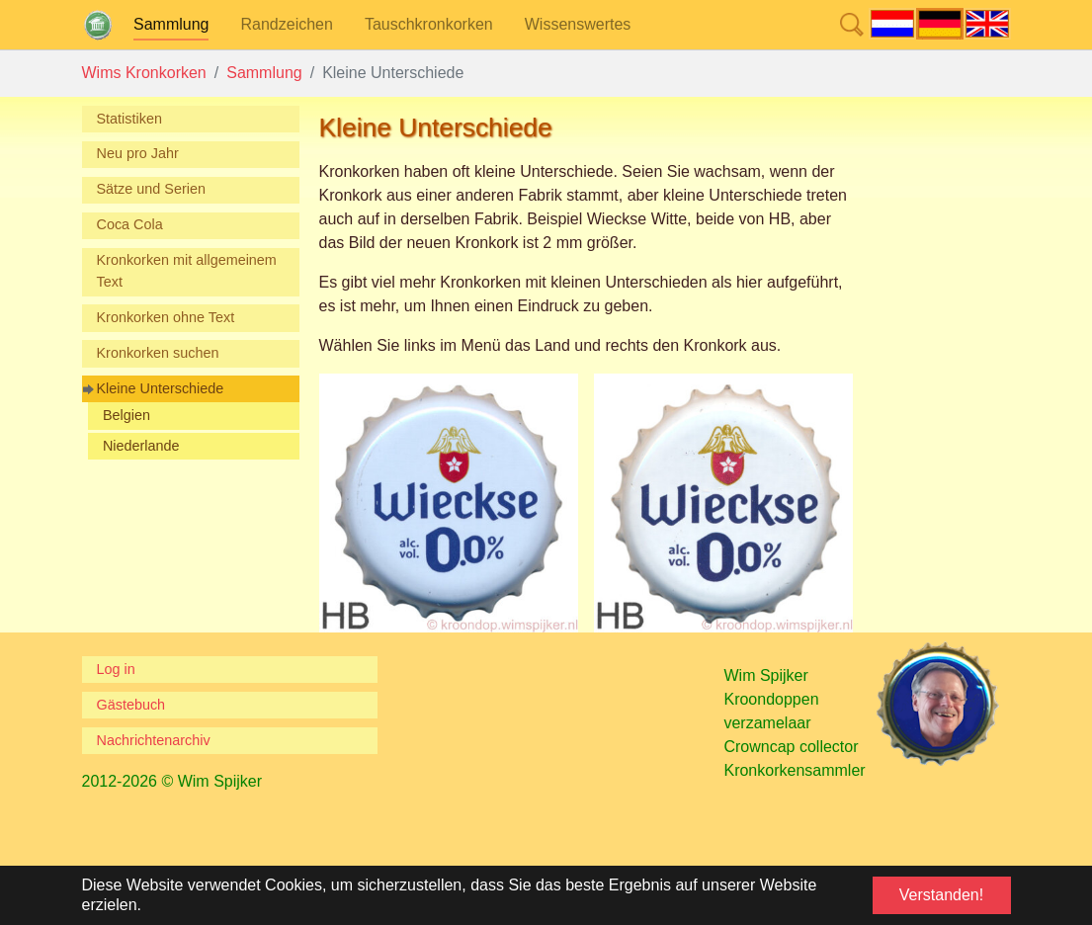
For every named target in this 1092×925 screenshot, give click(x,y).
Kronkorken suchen (158, 353)
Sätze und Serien (151, 189)
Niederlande (141, 446)
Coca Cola (130, 224)
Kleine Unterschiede (160, 388)
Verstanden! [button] (941, 894)
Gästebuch (131, 705)
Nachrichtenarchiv (153, 740)
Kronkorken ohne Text (166, 317)
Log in (116, 669)
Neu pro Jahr (138, 153)
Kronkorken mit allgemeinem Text (187, 271)
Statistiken (129, 118)
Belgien (126, 415)
